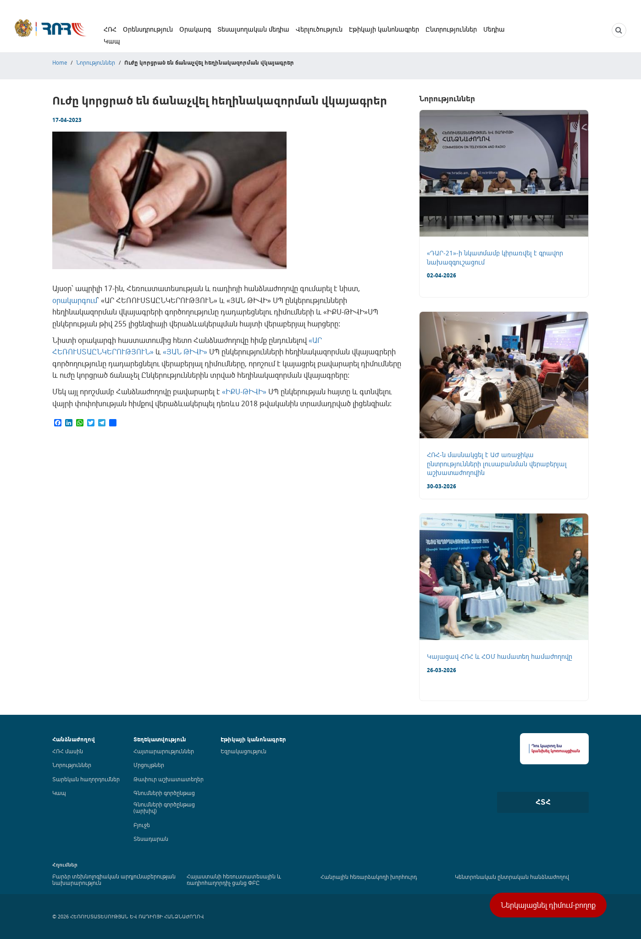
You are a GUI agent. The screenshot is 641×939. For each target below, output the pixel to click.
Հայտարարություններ (163, 751)
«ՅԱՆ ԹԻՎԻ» (185, 352)
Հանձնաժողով (73, 739)
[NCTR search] (619, 30)
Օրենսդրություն (148, 29)
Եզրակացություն (243, 751)
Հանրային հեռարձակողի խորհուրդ (368, 876)
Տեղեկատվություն (159, 739)
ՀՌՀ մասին (67, 751)
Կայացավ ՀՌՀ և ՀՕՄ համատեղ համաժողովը (499, 656)
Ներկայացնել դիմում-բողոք (548, 905)
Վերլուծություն (319, 29)
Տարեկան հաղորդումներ (86, 779)
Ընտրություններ (451, 29)
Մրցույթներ (148, 765)
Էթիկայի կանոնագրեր (384, 29)
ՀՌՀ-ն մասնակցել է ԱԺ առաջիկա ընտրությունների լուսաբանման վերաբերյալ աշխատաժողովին (497, 463)
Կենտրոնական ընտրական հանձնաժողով (512, 876)
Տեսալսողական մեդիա (253, 29)
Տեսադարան (150, 838)
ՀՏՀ (543, 802)
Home (59, 62)
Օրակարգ (195, 29)
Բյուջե (141, 825)
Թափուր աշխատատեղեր (168, 779)
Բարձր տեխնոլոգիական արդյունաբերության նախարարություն (114, 879)
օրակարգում (74, 300)
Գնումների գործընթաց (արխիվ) (164, 807)
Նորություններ (95, 62)
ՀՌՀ (110, 29)
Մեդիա (494, 29)
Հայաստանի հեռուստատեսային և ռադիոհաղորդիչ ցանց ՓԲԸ (234, 879)
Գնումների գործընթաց (164, 793)
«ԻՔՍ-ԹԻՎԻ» (244, 392)
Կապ (112, 41)
